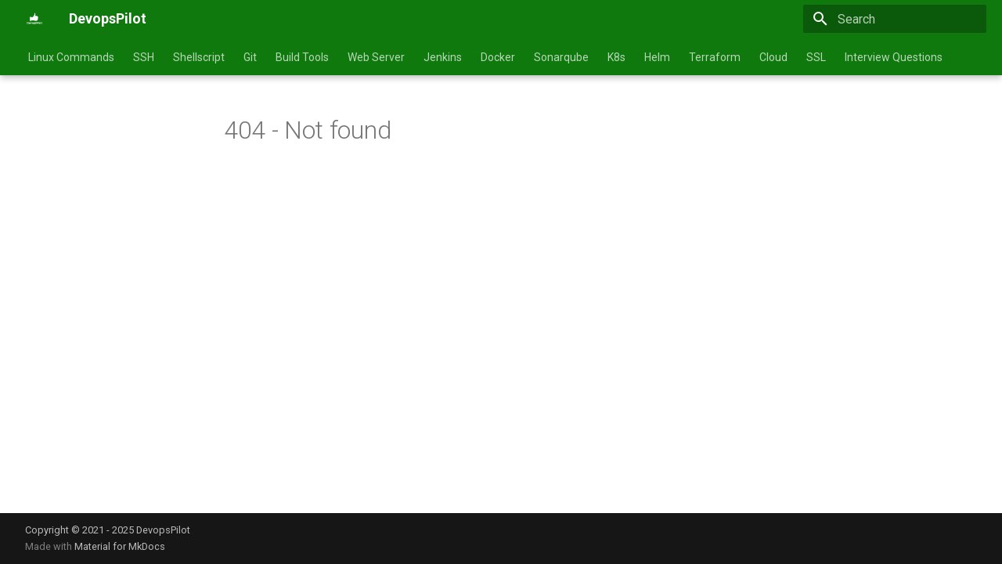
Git (250, 57)
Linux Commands (71, 57)
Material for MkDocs (119, 546)
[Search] (894, 19)
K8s (616, 57)
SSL (816, 57)
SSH (143, 57)
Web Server (376, 57)
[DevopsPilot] (34, 18)
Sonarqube (561, 57)
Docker (498, 57)
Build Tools (302, 57)
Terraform (715, 57)
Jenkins (443, 57)
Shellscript (199, 57)
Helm (657, 57)
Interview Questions (894, 57)
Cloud (773, 57)
